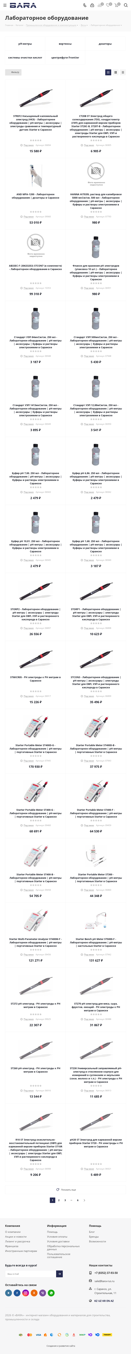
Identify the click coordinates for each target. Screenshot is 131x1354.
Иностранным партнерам (21, 1251)
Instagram (25, 1293)
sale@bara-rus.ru (104, 1281)
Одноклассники (34, 1293)
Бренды (94, 1236)
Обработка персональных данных (63, 1247)
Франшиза (11, 1246)
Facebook (17, 1293)
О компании (13, 1231)
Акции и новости (16, 1236)
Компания (12, 1226)
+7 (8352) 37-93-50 (106, 1273)
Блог (92, 1231)
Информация (56, 1226)
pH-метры (25, 43)
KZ (96, 1301)
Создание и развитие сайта (61, 1345)
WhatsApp (51, 1293)
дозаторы (105, 43)
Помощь (52, 1231)
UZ (100, 1301)
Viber (42, 1293)
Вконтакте (8, 1293)
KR (104, 1301)
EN (108, 1301)
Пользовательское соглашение (58, 1255)
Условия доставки (58, 1241)
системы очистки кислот (25, 57)
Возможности (97, 1241)
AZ (112, 1301)
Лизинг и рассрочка (17, 1241)
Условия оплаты (57, 1236)
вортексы (65, 43)
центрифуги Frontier (65, 57)
